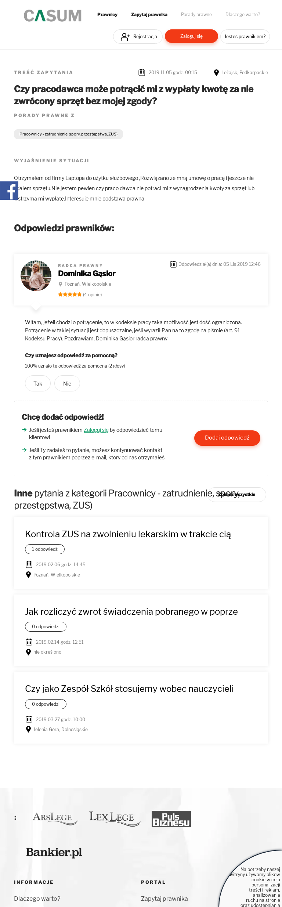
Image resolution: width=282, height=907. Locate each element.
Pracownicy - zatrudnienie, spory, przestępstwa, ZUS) (68, 134)
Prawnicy (107, 14)
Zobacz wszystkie (236, 494)
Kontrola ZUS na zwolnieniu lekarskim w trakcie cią (128, 534)
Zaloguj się (191, 36)
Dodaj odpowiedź (227, 437)
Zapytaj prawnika (149, 14)
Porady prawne (196, 14)
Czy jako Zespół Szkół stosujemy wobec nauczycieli (129, 688)
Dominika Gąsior (87, 273)
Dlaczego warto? (242, 14)
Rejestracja (145, 36)
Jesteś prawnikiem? (244, 36)
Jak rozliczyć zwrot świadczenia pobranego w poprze (131, 611)
